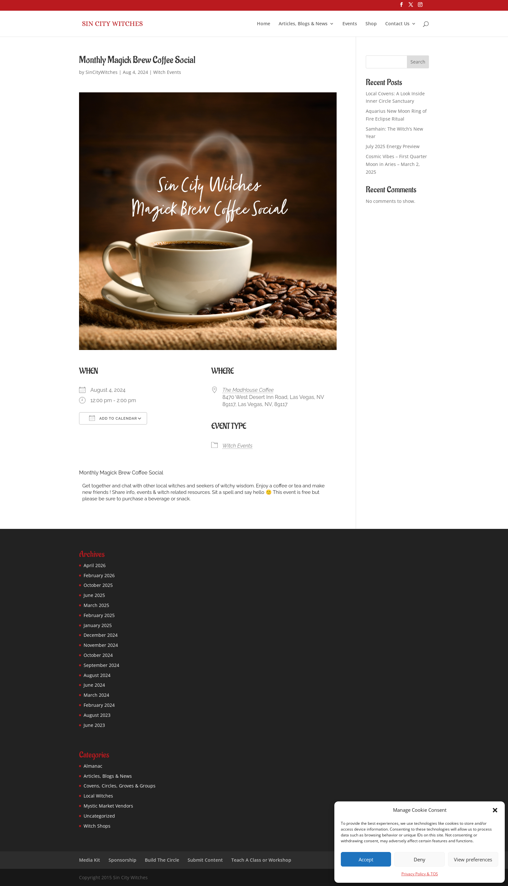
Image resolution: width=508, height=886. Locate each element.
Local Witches (98, 796)
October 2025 (98, 585)
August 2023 (97, 715)
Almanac (93, 766)
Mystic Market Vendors (108, 806)
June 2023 (94, 725)
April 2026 (95, 565)
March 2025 (96, 605)
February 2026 (99, 575)
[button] (495, 810)
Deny (419, 859)
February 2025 (99, 615)
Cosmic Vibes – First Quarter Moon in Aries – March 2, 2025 (396, 164)
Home (263, 24)
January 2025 (98, 625)
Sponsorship (122, 860)
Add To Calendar (113, 418)
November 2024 (101, 645)
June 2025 (94, 595)
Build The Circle (162, 860)
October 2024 (98, 655)
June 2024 (94, 685)
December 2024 (101, 635)
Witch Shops (97, 826)
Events (349, 24)
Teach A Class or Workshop (261, 860)
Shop (371, 24)
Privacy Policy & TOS (419, 874)
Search (417, 62)
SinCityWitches (102, 72)
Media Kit (89, 860)
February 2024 (99, 705)
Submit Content (205, 860)
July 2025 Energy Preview (393, 146)
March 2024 (96, 695)
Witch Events (167, 72)
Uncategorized (99, 816)
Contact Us (397, 24)
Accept (366, 859)
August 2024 (97, 675)
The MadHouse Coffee (248, 390)
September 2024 (101, 665)
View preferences (473, 859)
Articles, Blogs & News (303, 24)
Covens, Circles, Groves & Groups (120, 786)
